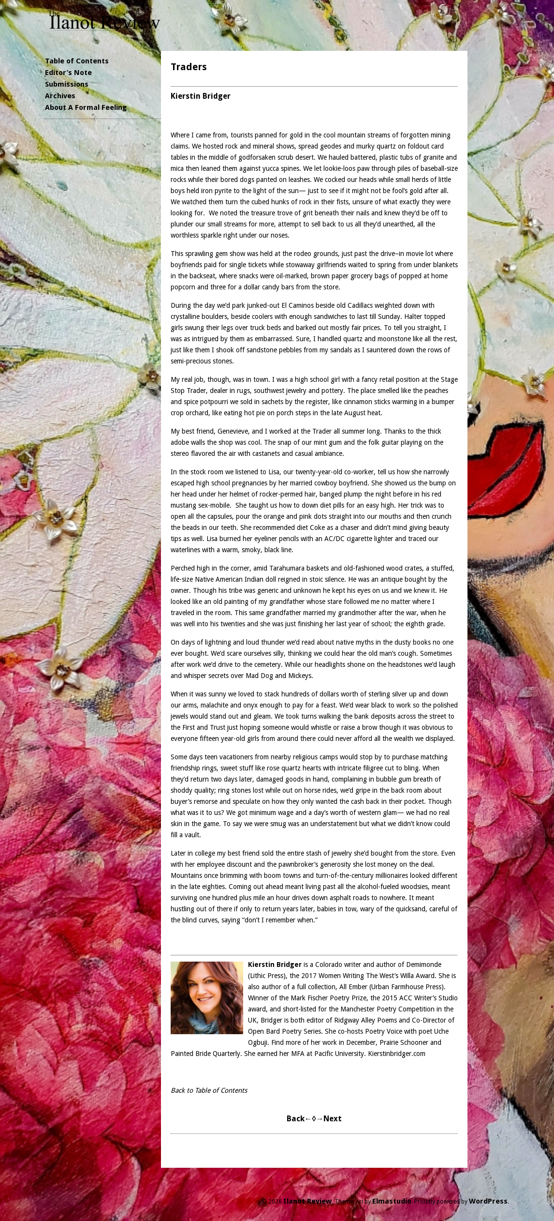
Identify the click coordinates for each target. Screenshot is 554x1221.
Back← (299, 1118)
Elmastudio (391, 1201)
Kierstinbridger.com (396, 1053)
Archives (60, 95)
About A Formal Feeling (86, 107)
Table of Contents (77, 61)
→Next (329, 1118)
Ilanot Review (307, 1201)
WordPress (488, 1201)
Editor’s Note (68, 72)
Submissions (66, 84)
